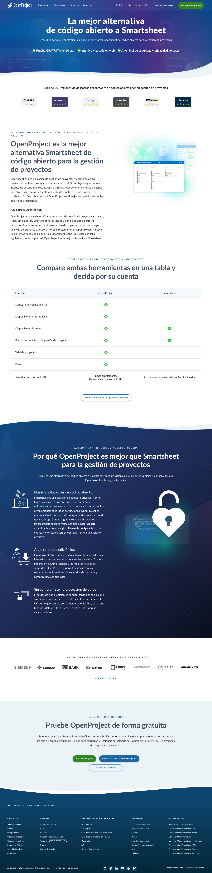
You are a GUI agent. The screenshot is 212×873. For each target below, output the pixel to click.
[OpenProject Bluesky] (134, 868)
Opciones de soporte (16, 837)
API (83, 845)
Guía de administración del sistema (95, 837)
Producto (43, 5)
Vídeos (134, 837)
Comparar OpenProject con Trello (182, 837)
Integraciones (13, 833)
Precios (10, 829)
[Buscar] (129, 5)
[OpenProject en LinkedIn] (117, 868)
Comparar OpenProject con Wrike (183, 845)
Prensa (43, 845)
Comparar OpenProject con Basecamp (184, 849)
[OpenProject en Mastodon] (111, 868)
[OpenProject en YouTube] (122, 868)
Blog (133, 849)
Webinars (135, 853)
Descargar (85, 829)
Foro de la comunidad (140, 841)
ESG (42, 829)
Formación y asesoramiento (142, 845)
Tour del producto (14, 824)
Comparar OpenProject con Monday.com (185, 841)
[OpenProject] (9, 806)
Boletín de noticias (48, 849)
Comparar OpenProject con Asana (183, 833)
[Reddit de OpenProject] (128, 868)
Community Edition (15, 841)
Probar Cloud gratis (84, 759)
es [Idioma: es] (118, 5)
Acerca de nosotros (48, 824)
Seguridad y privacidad (16, 849)
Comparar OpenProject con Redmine (184, 853)
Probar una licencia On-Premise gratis (119, 759)
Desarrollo (85, 841)
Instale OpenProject (164, 5)
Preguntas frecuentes (140, 829)
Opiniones (11, 853)
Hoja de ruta (86, 824)
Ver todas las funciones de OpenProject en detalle (106, 398)
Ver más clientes (104, 678)
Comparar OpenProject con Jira (182, 829)
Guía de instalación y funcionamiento (96, 833)
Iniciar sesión (141, 5)
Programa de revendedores (51, 837)
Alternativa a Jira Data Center (181, 824)
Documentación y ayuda (141, 824)
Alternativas (18, 806)
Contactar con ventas (106, 768)
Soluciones (60, 5)
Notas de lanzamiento (90, 849)
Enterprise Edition (15, 845)
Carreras (44, 841)
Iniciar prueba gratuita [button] (191, 5)
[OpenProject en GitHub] (105, 868)
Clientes (43, 833)
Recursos (87, 5)
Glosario (134, 833)
